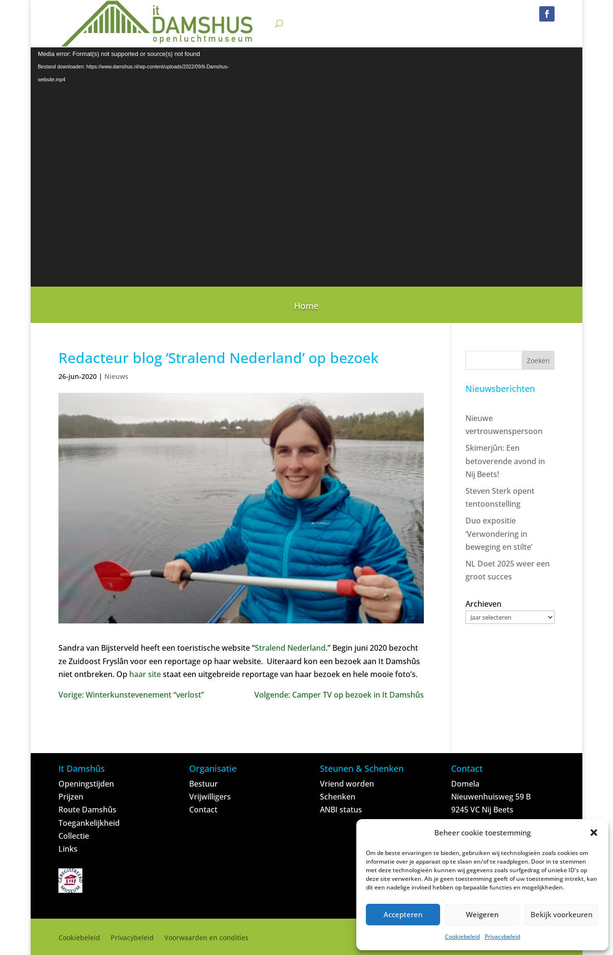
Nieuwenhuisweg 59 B (491, 796)
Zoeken (538, 360)
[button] (594, 832)
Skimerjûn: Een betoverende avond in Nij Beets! (505, 461)
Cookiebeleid (462, 937)
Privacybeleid (502, 937)
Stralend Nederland (290, 648)
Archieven (483, 604)
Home (306, 306)
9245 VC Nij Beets (482, 809)
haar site (145, 674)
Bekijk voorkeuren (561, 914)
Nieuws (116, 376)
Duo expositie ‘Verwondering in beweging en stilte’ (499, 533)
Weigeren (482, 914)
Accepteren (403, 914)
